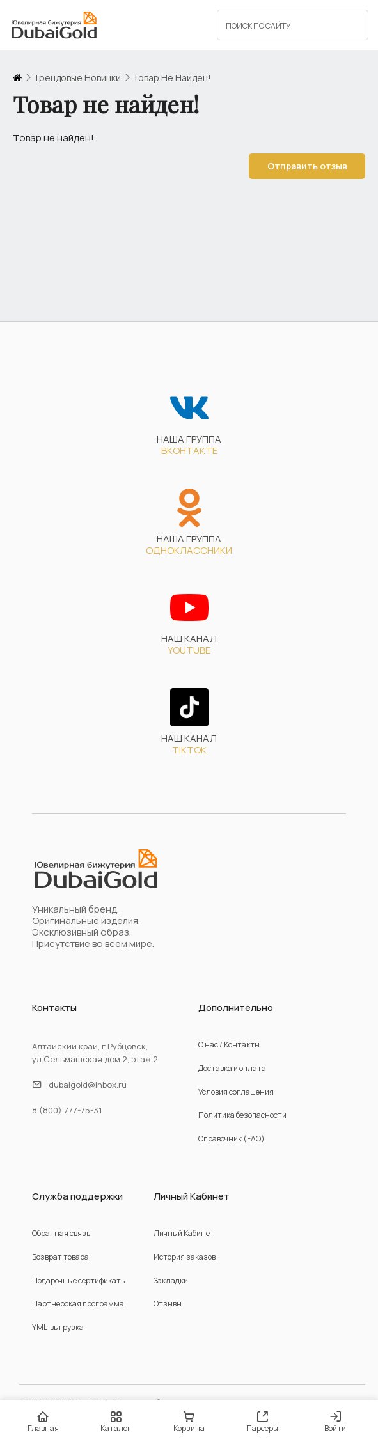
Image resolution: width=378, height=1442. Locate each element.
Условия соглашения (236, 1091)
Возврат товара (60, 1256)
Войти (335, 1422)
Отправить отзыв (306, 166)
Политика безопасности (242, 1114)
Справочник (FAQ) (231, 1138)
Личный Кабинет (184, 1233)
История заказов (185, 1256)
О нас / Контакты (229, 1044)
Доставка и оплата (232, 1068)
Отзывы (168, 1303)
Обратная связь (61, 1233)
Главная (42, 1422)
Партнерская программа (78, 1303)
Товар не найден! (171, 78)
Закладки (171, 1280)
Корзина (188, 1422)
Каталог (115, 1422)
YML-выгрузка (58, 1327)
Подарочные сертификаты (79, 1280)
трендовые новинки (77, 78)
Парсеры (262, 1422)
